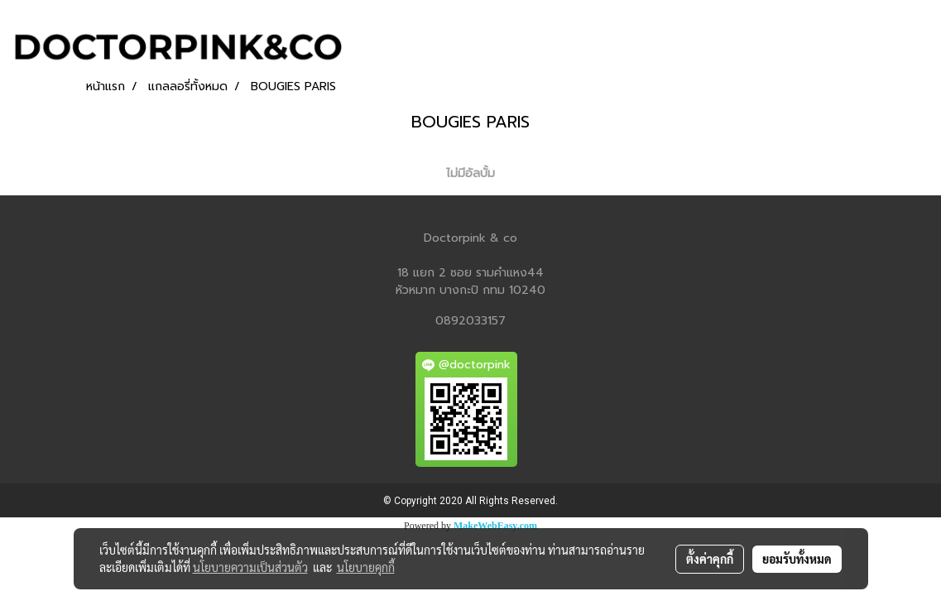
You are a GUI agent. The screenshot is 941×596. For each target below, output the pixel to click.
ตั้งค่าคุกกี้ (709, 558)
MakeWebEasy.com (495, 525)
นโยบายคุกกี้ (366, 567)
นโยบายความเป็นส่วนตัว (250, 567)
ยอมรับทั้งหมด (797, 558)
